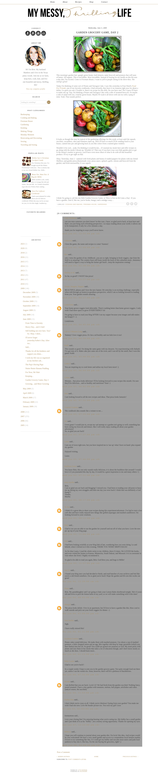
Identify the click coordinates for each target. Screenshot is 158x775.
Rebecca (67, 732)
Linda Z (67, 364)
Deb (66, 541)
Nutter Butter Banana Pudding (37, 368)
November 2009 (29, 297)
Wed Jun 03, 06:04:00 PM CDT (81, 370)
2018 (23, 253)
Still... (27, 347)
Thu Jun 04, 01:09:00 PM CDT (80, 613)
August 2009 (28, 310)
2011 (23, 279)
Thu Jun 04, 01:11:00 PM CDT (80, 632)
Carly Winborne (70, 218)
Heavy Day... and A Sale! (35, 327)
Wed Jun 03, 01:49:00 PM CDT (81, 247)
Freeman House (90, 204)
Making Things (26, 131)
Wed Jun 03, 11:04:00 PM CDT (81, 534)
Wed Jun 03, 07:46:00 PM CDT (81, 459)
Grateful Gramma (71, 407)
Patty (66, 525)
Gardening (102, 204)
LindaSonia (68, 305)
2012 (23, 275)
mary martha (69, 482)
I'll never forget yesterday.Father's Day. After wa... (37, 340)
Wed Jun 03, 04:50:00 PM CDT (81, 338)
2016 (23, 257)
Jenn (66, 393)
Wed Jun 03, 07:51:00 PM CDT (81, 475)
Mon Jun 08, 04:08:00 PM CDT (81, 745)
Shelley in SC (69, 273)
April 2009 (27, 393)
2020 (23, 248)
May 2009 (27, 389)
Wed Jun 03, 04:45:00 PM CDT (81, 325)
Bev (66, 254)
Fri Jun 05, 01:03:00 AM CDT (80, 709)
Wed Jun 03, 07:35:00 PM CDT (81, 414)
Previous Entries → (131, 756)
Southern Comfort (71, 639)
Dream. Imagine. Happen (74, 286)
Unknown (68, 241)
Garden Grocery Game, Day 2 (37, 380)
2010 (23, 284)
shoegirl (67, 604)
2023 (23, 244)
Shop (91, 2)
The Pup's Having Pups (34, 365)
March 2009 (28, 398)
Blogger (83, 771)
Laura (66, 442)
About (65, 2)
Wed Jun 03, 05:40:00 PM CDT (81, 357)
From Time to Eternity (34, 323)
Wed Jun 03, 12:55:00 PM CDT (81, 234)
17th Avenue (82, 770)
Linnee (67, 377)
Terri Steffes (69, 620)
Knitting (24, 128)
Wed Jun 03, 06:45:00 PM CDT (81, 386)
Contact (104, 2)
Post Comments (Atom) (77, 759)
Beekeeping (25, 114)
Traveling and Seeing (29, 145)
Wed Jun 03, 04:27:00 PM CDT (81, 298)
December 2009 (29, 292)
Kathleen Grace (70, 466)
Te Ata (66, 507)
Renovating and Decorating (31, 138)
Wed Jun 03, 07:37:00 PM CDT (81, 435)
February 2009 (29, 402)
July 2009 (27, 315)
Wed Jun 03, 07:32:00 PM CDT (81, 400)
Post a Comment (63, 752)
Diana (66, 588)
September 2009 (29, 306)
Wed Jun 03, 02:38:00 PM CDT (81, 266)
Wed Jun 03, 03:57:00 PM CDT (81, 279)
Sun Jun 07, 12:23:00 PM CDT (81, 725)
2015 (23, 262)
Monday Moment (27, 135)
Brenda (67, 682)
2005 (23, 425)
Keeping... (29, 376)
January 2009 (28, 406)
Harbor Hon (69, 700)
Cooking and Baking (73, 204)
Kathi (66, 345)
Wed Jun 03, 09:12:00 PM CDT (81, 518)
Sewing (23, 141)
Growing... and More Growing (37, 384)
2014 (23, 266)
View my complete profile (35, 89)
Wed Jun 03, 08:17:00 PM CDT (81, 500)
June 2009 (27, 319)
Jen (65, 421)
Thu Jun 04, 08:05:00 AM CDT (80, 597)
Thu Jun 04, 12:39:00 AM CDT (80, 581)
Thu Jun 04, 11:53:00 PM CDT (80, 693)
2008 (23, 412)
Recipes (78, 2)
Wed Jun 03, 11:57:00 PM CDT (81, 563)
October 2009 (28, 301)
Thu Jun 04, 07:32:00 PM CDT (80, 675)
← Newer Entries (63, 756)
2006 (23, 421)
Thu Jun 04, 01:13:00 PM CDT (80, 654)
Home (52, 2)
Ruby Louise (69, 661)
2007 (23, 416)
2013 (23, 271)
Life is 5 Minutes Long (73, 332)
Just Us (67, 570)
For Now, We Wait (32, 372)
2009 (23, 288)
